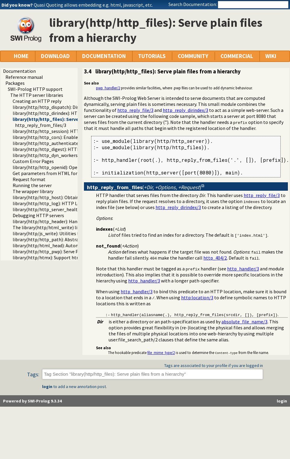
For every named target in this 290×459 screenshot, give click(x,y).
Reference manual (24, 77)
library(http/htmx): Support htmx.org (52, 257)
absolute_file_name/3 (244, 322)
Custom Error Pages (33, 161)
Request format (29, 179)
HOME (21, 56)
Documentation (19, 71)
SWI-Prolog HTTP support (35, 89)
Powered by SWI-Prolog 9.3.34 (32, 401)
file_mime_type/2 (161, 352)
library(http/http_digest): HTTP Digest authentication (70, 149)
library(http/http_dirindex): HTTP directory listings (66, 113)
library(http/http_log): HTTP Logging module (61, 203)
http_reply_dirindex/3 (185, 110)
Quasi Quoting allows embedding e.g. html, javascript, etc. (93, 5)
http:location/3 (197, 297)
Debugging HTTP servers (38, 215)
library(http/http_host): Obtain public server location (68, 197)
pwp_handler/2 (108, 87)
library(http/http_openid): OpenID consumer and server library (77, 167)
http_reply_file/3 (135, 110)
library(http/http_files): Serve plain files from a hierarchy (75, 119)
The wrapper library (33, 191)
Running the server (32, 185)
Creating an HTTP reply (37, 101)
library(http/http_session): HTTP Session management (70, 131)
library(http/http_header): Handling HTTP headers (65, 221)
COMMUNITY (193, 56)
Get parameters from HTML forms (48, 173)
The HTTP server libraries (36, 95)
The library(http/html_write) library (50, 227)
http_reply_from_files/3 (40, 125)
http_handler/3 (243, 269)
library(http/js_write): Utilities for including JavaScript (69, 233)
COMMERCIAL (237, 56)
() (144, 187)
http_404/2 (215, 258)
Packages (15, 83)
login (47, 386)
